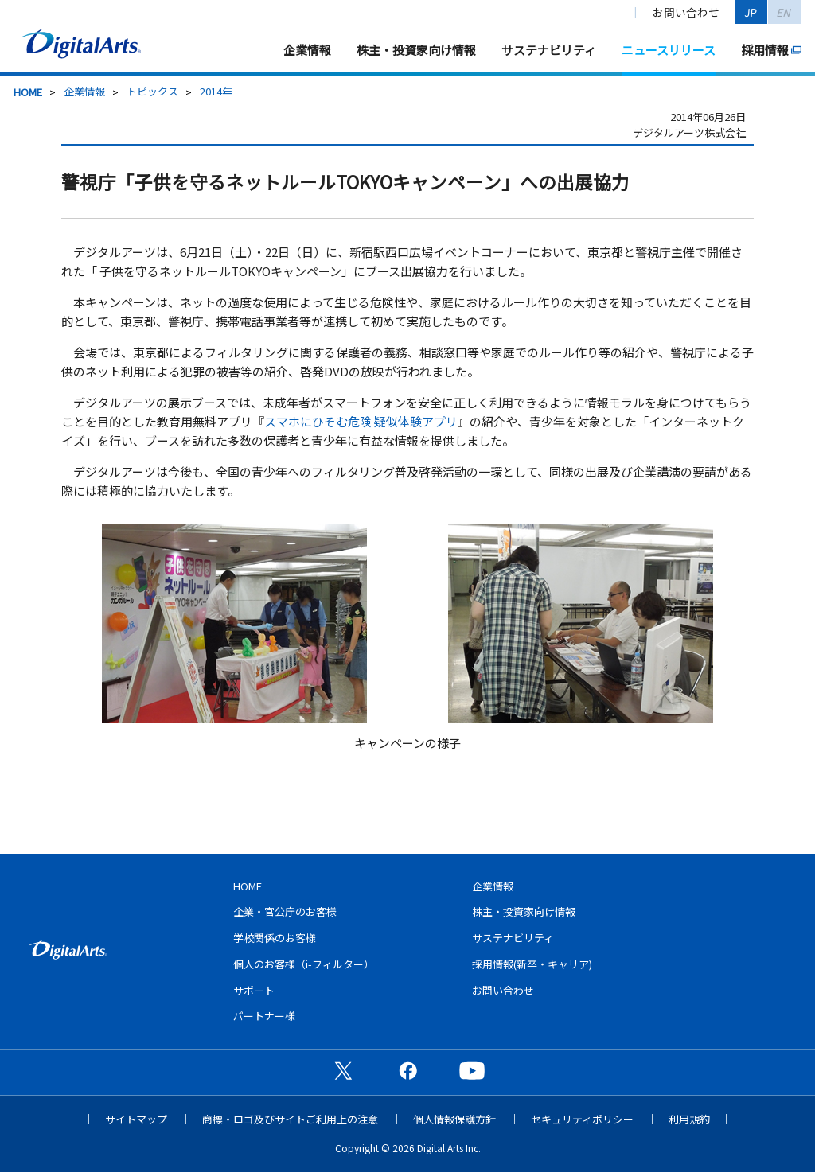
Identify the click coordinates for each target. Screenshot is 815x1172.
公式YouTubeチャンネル (472, 1070)
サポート (254, 990)
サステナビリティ (548, 49)
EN (784, 12)
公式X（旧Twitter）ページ (343, 1070)
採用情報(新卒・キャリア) (532, 963)
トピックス (152, 91)
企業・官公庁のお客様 (285, 911)
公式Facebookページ (407, 1070)
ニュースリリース (669, 49)
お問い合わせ (686, 12)
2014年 (216, 91)
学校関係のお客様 (274, 937)
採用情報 (765, 49)
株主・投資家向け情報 (416, 49)
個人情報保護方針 (454, 1119)
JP (751, 12)
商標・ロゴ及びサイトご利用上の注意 (290, 1119)
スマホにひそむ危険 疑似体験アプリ (361, 421)
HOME (28, 91)
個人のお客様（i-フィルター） (303, 963)
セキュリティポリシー (582, 1119)
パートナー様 (264, 1015)
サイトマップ (136, 1119)
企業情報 (307, 49)
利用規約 (689, 1119)
